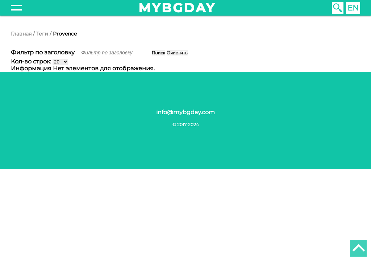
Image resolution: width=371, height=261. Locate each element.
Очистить (177, 52)
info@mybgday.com (185, 112)
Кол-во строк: (32, 61)
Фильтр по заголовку (43, 52)
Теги (42, 33)
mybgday (177, 8)
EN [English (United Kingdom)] (353, 7)
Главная (21, 33)
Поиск (158, 52)
